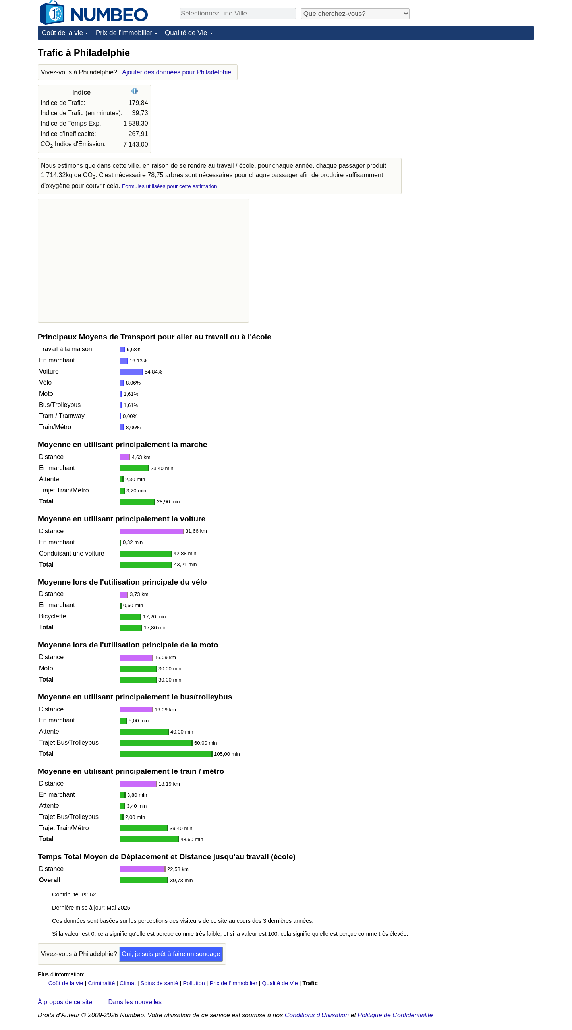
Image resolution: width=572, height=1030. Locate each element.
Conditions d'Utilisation (317, 1015)
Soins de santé (159, 983)
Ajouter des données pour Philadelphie (176, 72)
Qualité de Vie (186, 33)
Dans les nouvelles (135, 1002)
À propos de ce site (65, 1002)
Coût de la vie (62, 33)
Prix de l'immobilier (124, 33)
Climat (128, 983)
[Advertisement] (474, 96)
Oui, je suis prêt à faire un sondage (171, 954)
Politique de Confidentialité (395, 1015)
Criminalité (101, 983)
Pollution (194, 983)
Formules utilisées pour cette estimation (169, 186)
